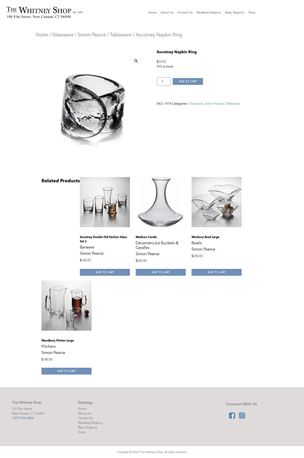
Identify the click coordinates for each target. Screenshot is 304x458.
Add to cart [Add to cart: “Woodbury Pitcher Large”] (66, 371)
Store (82, 432)
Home (152, 12)
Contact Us (185, 12)
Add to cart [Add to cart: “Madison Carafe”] (161, 272)
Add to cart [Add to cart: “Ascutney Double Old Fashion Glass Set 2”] (105, 272)
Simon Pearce (92, 35)
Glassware (62, 35)
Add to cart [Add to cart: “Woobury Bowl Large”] (216, 272)
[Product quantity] (164, 81)
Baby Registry (234, 12)
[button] (136, 60)
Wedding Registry (209, 12)
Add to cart (189, 81)
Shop (251, 12)
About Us (167, 12)
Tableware (121, 35)
